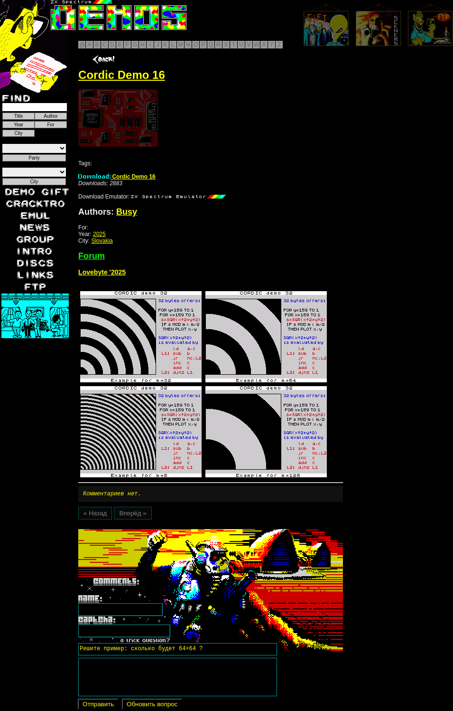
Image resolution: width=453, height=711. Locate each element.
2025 (99, 234)
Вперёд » (132, 514)
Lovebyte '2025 (102, 272)
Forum (91, 256)
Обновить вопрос (152, 705)
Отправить (98, 705)
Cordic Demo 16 (117, 176)
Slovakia (101, 240)
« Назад (95, 514)
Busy (126, 212)
